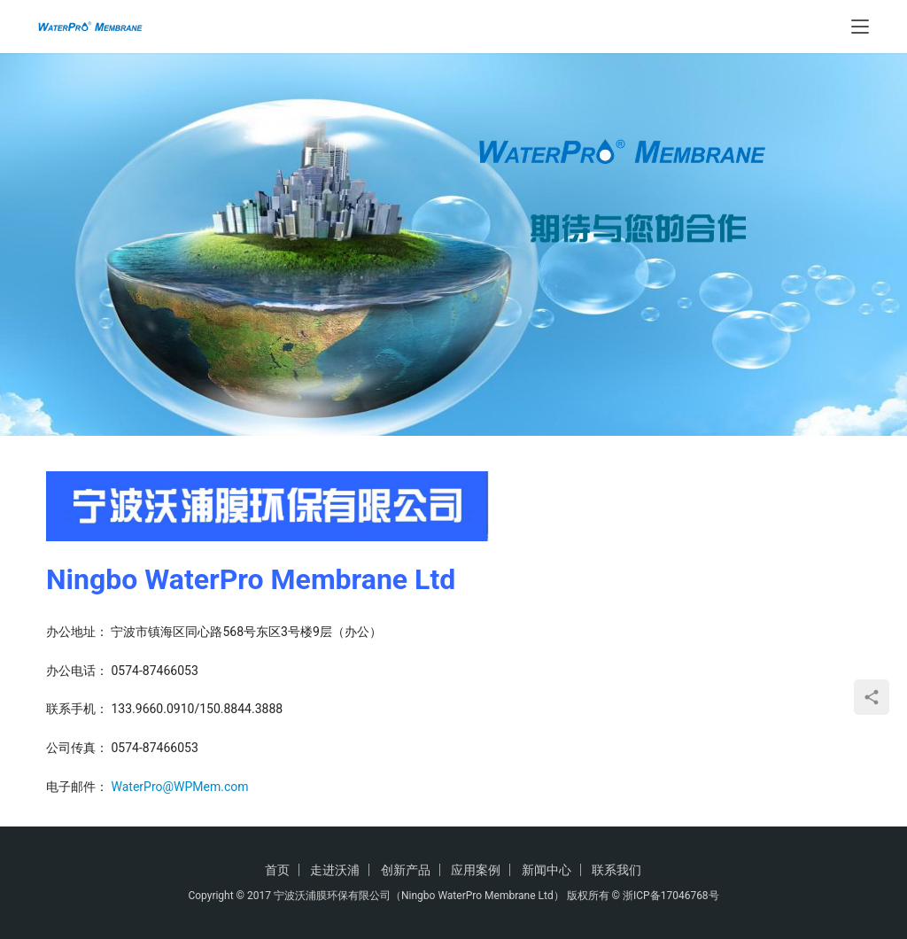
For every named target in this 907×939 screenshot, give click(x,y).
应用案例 (475, 870)
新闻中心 (546, 870)
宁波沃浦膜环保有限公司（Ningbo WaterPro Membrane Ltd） (419, 895)
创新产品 (405, 870)
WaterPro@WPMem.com (179, 787)
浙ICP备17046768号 (671, 895)
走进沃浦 (335, 870)
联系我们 (616, 870)
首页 (277, 870)
